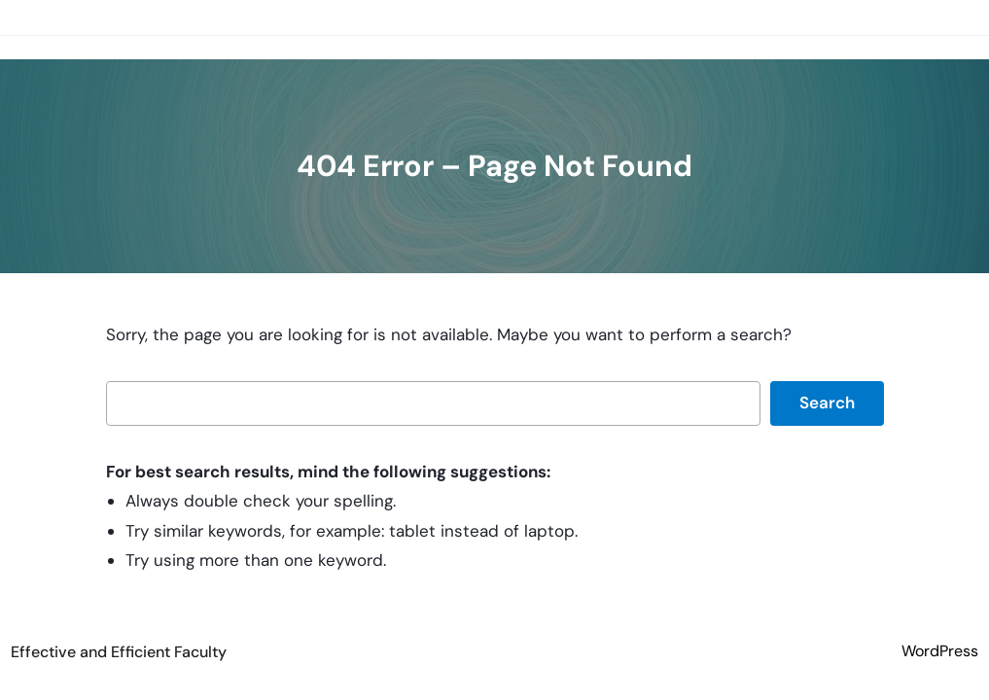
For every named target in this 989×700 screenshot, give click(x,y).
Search (827, 402)
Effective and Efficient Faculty (119, 652)
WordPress (939, 651)
